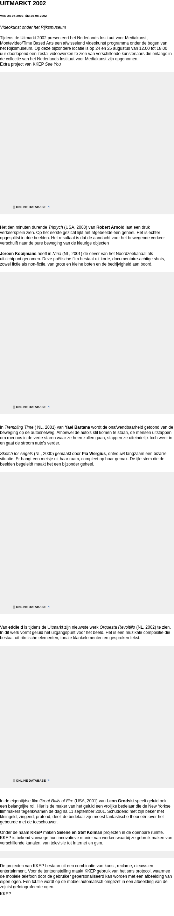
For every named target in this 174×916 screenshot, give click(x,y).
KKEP (5, 893)
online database (31, 207)
